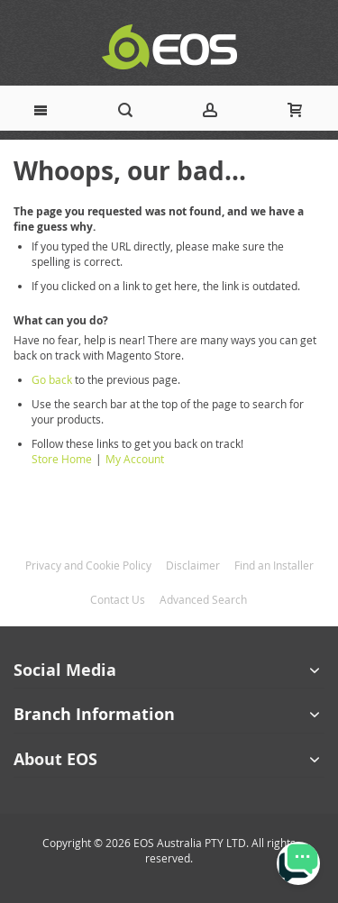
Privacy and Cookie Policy (88, 565)
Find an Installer (274, 565)
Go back (52, 379)
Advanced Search (203, 599)
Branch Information (94, 714)
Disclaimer (193, 565)
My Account (134, 459)
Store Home (62, 459)
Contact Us (117, 599)
